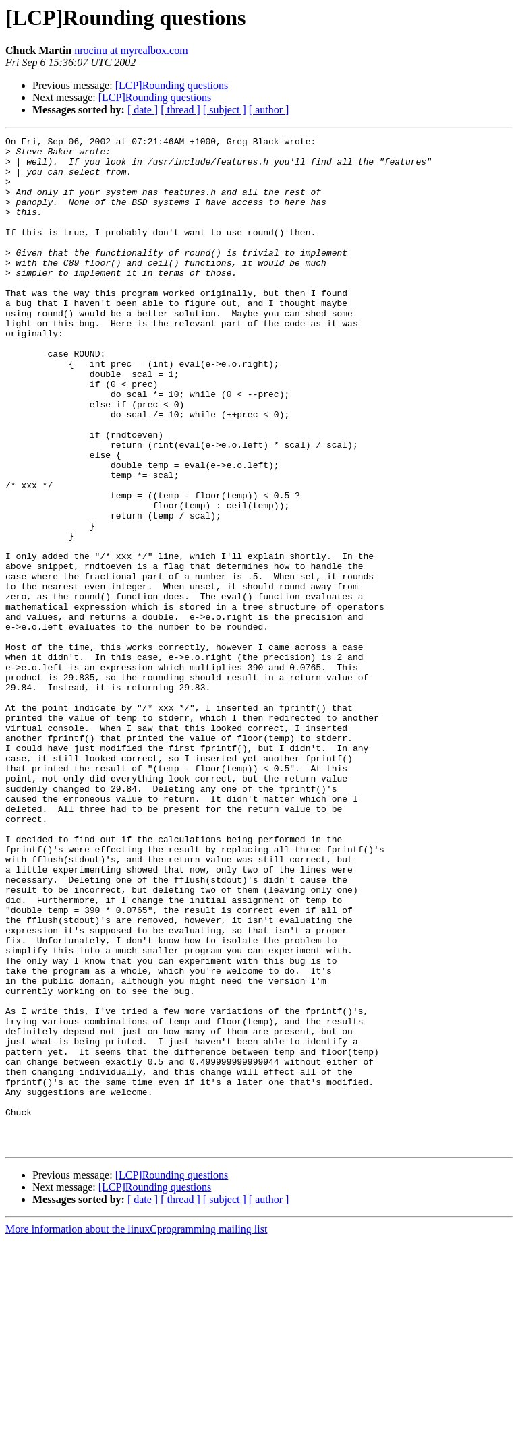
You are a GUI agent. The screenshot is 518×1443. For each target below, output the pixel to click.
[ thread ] (180, 109)
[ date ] (142, 109)
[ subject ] (224, 109)
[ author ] (269, 109)
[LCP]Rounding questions (172, 85)
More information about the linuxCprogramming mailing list (136, 1431)
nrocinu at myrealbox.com (131, 50)
